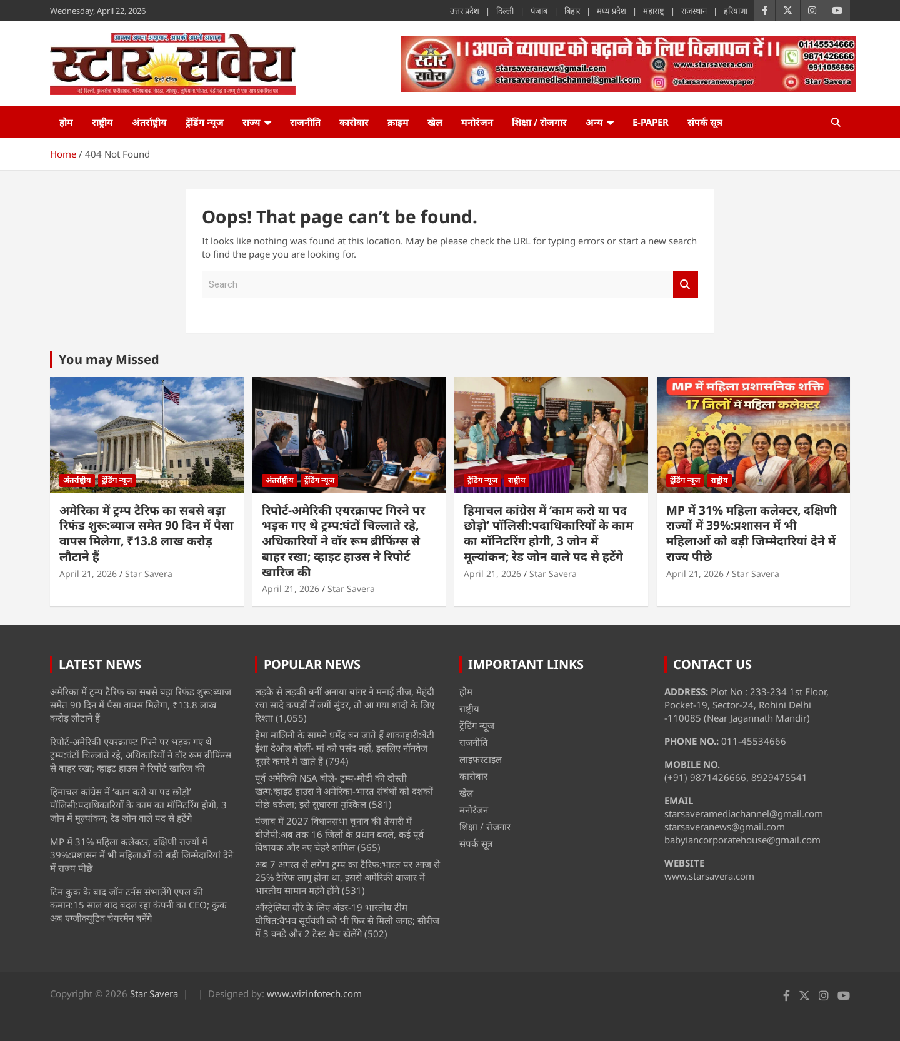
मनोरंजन (477, 122)
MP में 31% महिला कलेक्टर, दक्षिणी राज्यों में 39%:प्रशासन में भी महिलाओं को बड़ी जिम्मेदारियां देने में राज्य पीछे (751, 533)
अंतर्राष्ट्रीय (149, 122)
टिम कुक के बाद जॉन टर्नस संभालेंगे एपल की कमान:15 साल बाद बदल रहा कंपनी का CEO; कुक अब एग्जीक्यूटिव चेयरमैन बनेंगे (138, 904)
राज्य (251, 122)
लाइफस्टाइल (480, 759)
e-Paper (650, 122)
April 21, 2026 (88, 574)
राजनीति (305, 122)
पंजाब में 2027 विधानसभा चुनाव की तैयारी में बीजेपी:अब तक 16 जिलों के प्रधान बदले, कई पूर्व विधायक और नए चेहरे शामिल (339, 834)
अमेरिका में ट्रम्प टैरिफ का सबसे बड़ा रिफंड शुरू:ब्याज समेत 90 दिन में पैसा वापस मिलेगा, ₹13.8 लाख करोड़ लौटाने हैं (146, 533)
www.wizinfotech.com (314, 993)
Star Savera (148, 574)
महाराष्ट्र (653, 10)
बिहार (572, 10)
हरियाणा (736, 10)
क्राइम (398, 122)
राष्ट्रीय (102, 122)
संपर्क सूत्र (705, 122)
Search (685, 285)
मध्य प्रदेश (611, 10)
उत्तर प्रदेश (464, 10)
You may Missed (109, 359)
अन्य (594, 122)
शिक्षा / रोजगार (539, 122)
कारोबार (354, 122)
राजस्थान (694, 10)
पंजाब (539, 10)
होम (66, 122)
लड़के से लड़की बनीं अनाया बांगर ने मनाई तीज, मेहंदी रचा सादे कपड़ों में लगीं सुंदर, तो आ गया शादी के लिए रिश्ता (344, 704)
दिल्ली (505, 10)
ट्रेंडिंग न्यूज (205, 122)
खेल (435, 122)
